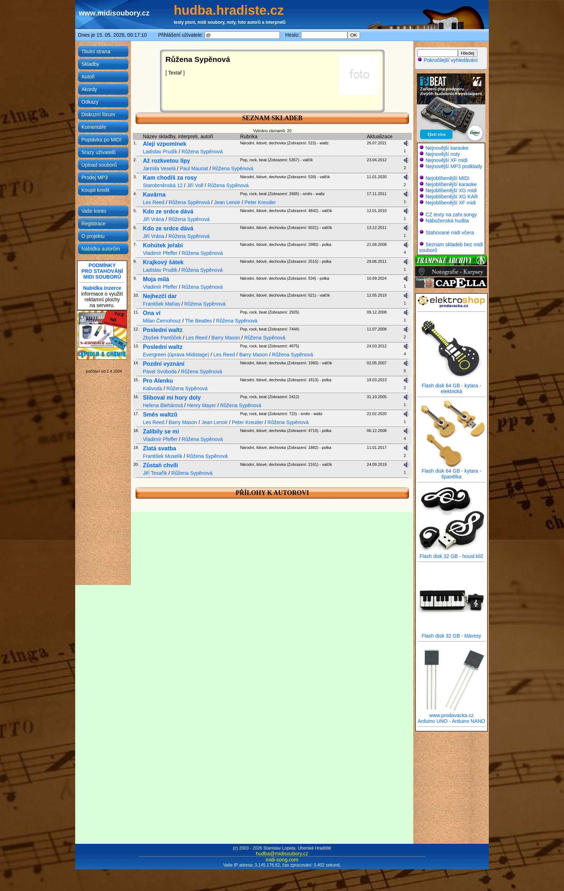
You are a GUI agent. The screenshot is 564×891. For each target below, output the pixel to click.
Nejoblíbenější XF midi (451, 203)
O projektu (93, 236)
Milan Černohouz (162, 321)
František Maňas (161, 304)
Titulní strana (95, 51)
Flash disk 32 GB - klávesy (451, 633)
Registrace (93, 223)
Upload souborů (99, 165)
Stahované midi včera (450, 232)
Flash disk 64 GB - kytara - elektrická (451, 386)
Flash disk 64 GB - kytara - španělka (451, 471)
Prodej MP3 (94, 177)
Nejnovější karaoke (447, 148)
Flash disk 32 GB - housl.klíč (451, 554)
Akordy (89, 89)
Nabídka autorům (100, 249)
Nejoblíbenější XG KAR (452, 196)
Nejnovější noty (443, 154)
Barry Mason (226, 338)
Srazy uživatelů (98, 152)
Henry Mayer (201, 405)
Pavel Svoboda (160, 371)
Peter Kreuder (260, 202)
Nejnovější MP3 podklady (454, 166)
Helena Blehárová (163, 405)
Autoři (88, 77)
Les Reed (153, 202)
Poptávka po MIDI (101, 140)
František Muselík (162, 456)
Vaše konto (93, 211)
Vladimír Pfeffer (160, 253)
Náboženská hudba (447, 221)
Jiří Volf (195, 185)
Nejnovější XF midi (447, 160)
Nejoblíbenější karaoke (451, 184)
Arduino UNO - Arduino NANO (451, 721)
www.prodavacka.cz (451, 713)
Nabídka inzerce (102, 288)
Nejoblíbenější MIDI (447, 178)
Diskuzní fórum (98, 114)
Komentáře (93, 127)
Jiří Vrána (153, 219)
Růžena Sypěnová (202, 151)
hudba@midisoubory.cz (282, 853)
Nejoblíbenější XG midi (451, 190)
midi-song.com (281, 860)
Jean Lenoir (227, 202)
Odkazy (89, 102)
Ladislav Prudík (160, 151)
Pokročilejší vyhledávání (447, 60)
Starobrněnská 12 (163, 185)
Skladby (90, 64)
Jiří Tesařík (155, 473)
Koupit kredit (95, 190)
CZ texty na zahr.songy (451, 214)
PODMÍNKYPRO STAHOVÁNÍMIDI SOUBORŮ (102, 271)
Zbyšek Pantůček (162, 338)
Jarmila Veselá (159, 168)
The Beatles (198, 321)
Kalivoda (152, 388)
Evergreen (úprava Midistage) (176, 354)
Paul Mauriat (194, 168)
